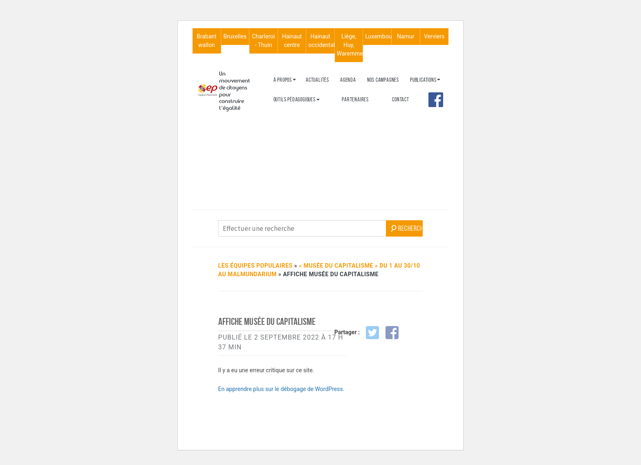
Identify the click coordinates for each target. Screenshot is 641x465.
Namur (405, 36)
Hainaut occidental (321, 40)
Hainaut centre (292, 40)
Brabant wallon (207, 40)
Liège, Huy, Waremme (350, 45)
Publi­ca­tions (423, 80)
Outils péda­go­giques (294, 99)
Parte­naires (355, 99)
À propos (282, 80)
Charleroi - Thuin (263, 40)
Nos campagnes (383, 80)
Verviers (434, 36)
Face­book (435, 99)
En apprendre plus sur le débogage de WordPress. (281, 389)
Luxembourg (378, 36)
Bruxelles (235, 36)
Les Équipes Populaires (255, 265)
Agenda (348, 80)
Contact (400, 99)
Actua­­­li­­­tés (317, 80)
